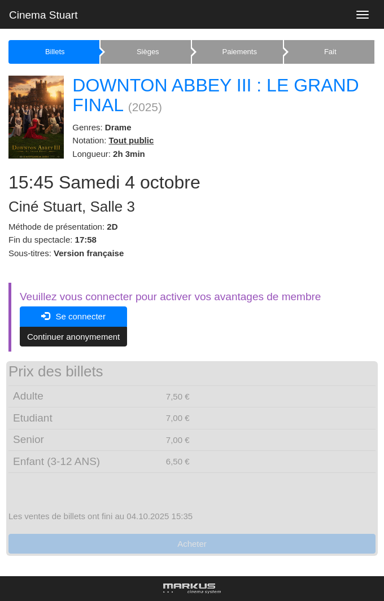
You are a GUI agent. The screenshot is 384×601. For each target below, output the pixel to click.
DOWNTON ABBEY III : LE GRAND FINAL (215, 95)
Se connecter (73, 316)
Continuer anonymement (73, 336)
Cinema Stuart (43, 15)
